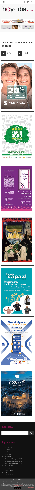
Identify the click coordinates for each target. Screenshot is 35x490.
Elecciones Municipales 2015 (13, 459)
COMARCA (8, 452)
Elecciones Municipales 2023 (13, 463)
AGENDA (7, 450)
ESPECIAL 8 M (9, 466)
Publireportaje (9, 470)
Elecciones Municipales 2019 (13, 461)
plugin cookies (31, 487)
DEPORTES (8, 456)
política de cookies (18, 485)
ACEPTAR (17, 488)
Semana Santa (9, 475)
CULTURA (8, 454)
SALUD (7, 472)
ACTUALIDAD (9, 447)
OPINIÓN (7, 468)
